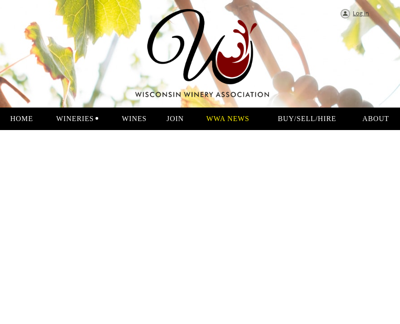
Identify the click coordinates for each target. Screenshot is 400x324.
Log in (361, 13)
